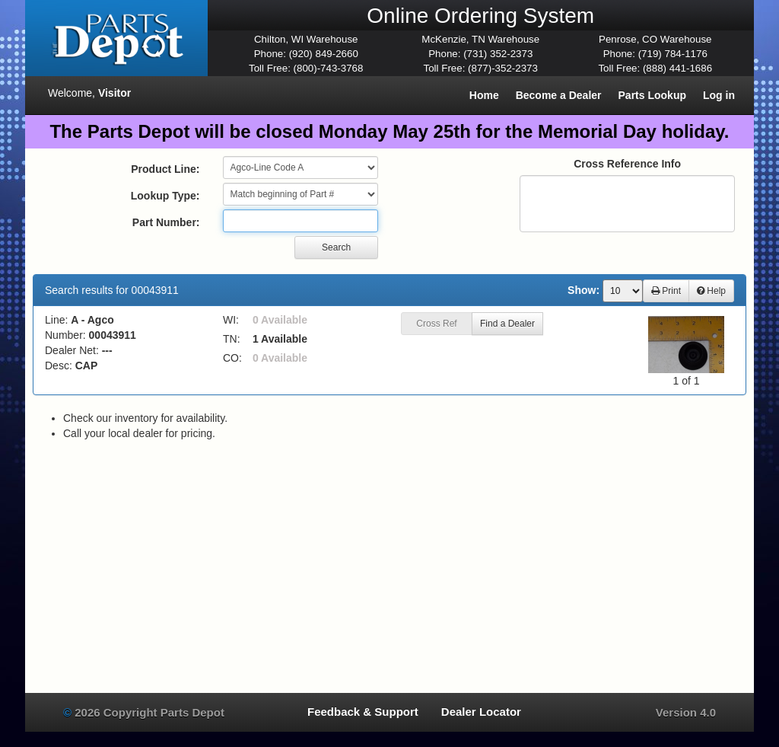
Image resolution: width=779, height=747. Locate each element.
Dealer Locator (481, 711)
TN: (231, 339)
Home (484, 95)
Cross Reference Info (627, 164)
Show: (583, 290)
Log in (719, 95)
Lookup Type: (165, 196)
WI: (231, 320)
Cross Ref (436, 323)
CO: (232, 358)
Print (666, 291)
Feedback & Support (362, 711)
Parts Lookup (652, 95)
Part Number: (166, 222)
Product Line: (165, 169)
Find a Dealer (507, 323)
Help (711, 291)
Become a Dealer (559, 95)
